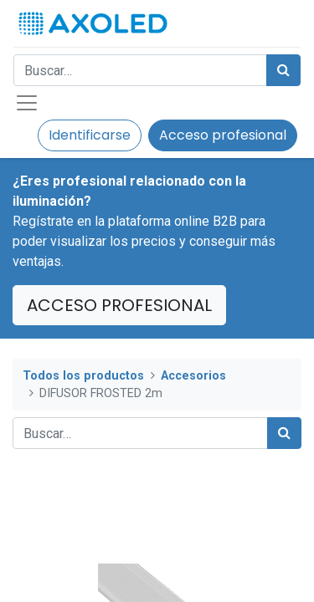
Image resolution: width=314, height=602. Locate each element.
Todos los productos (83, 376)
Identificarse (90, 135)
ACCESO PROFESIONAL (119, 305)
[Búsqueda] (283, 70)
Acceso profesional (222, 135)
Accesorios (193, 376)
